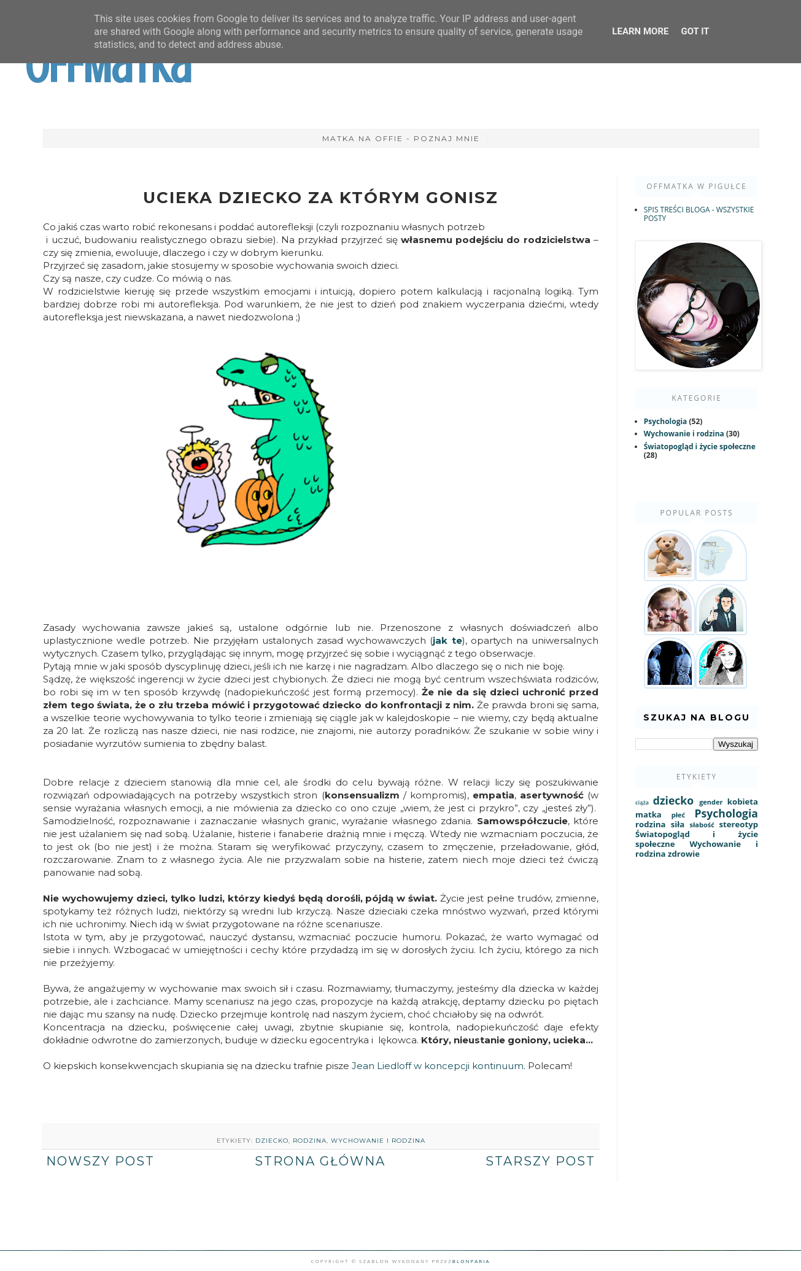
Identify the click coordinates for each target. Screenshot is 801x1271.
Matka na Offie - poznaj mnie (401, 138)
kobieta (742, 801)
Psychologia (665, 421)
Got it (695, 31)
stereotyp (738, 824)
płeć (678, 814)
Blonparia (471, 1260)
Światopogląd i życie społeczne (700, 446)
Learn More (640, 31)
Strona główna (320, 1161)
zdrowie (684, 853)
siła (678, 824)
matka (648, 814)
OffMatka (108, 66)
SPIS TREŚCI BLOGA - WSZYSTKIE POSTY (699, 213)
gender (710, 801)
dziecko (271, 1141)
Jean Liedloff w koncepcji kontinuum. (438, 1066)
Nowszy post (100, 1161)
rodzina (310, 1141)
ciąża (642, 802)
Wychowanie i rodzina (378, 1141)
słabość (701, 824)
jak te (447, 640)
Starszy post (540, 1161)
